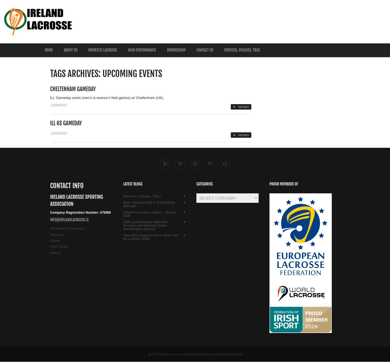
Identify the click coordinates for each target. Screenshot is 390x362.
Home (49, 50)
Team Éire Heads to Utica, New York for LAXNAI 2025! (150, 237)
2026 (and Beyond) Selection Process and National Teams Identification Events (145, 225)
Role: (149, 204)
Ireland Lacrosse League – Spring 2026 (149, 214)
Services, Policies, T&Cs (242, 50)
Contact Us (205, 50)
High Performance (142, 50)
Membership (176, 50)
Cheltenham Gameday (73, 89)
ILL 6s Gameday (66, 123)
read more (241, 106)
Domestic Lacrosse (102, 50)
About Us (70, 50)
